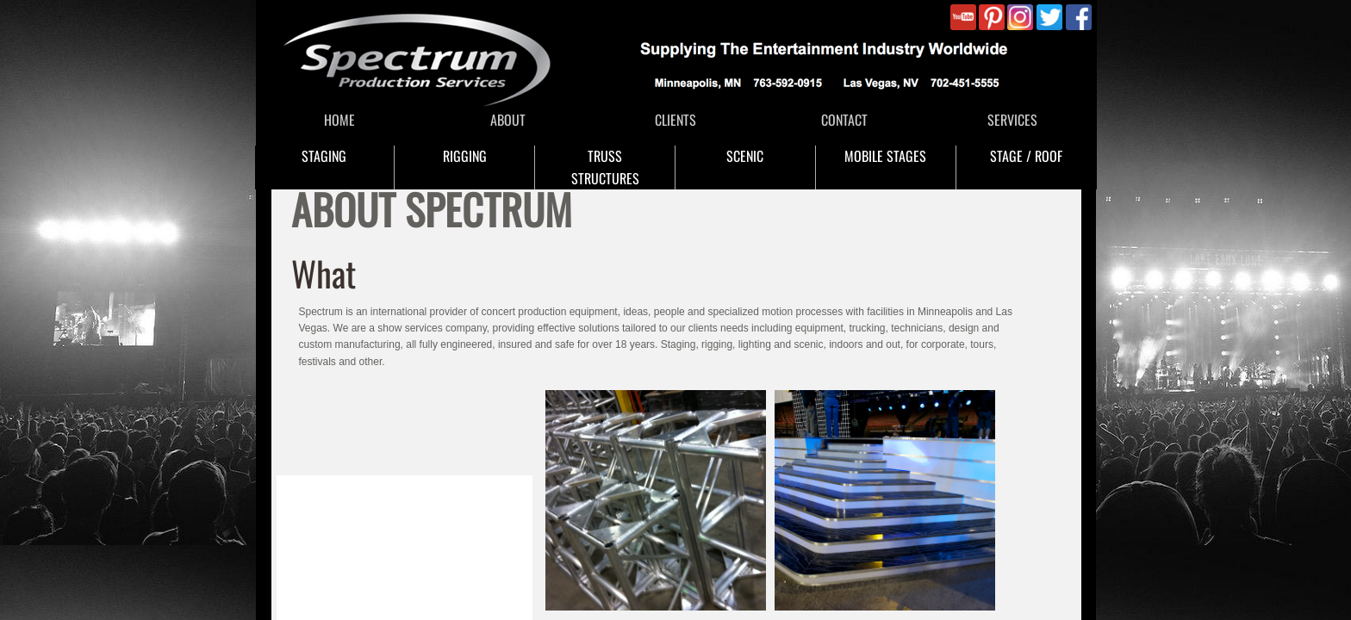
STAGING (324, 156)
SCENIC (744, 156)
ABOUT (508, 119)
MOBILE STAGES (885, 156)
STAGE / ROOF (1026, 156)
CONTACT (844, 119)
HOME (339, 119)
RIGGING (465, 156)
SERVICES (1012, 119)
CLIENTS (675, 119)
